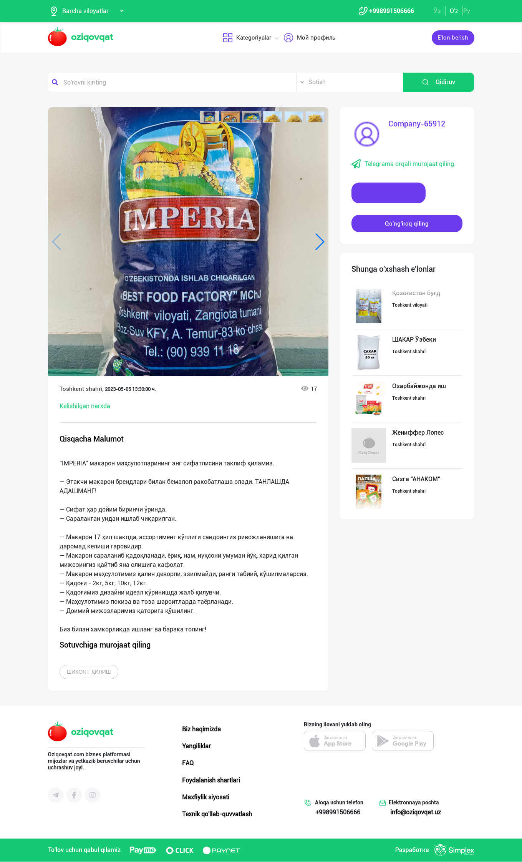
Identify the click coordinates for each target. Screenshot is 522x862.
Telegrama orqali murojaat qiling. (403, 164)
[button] (209, 117)
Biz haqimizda (201, 729)
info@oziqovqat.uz (415, 812)
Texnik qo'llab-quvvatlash (217, 814)
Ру (466, 11)
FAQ (188, 763)
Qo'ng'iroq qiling (407, 223)
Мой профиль (309, 38)
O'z (454, 11)
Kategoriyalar (246, 38)
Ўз (437, 11)
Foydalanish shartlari (211, 780)
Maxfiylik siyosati (205, 797)
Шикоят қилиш (89, 672)
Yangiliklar (196, 746)
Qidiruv (438, 82)
